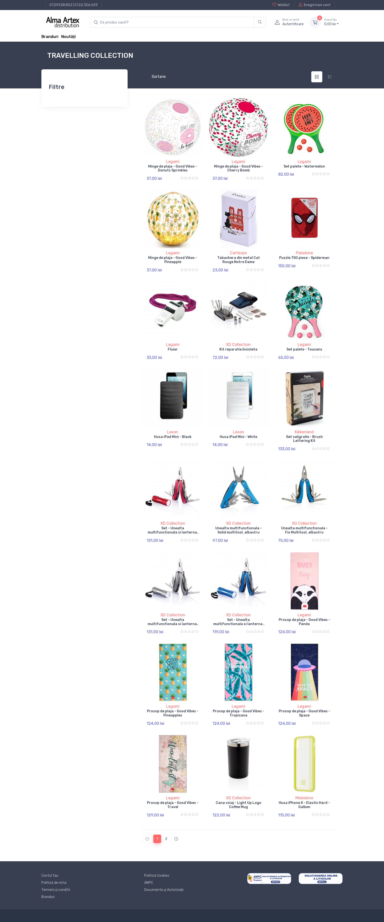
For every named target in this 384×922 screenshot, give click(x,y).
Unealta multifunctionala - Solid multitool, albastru (238, 530)
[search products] (172, 22)
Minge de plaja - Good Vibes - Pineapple (172, 260)
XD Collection (238, 344)
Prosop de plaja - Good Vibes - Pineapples (172, 713)
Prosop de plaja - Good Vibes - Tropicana (238, 713)
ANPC (148, 883)
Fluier (173, 349)
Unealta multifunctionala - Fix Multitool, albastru (304, 530)
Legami (173, 161)
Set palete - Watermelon (304, 166)
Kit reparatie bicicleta (238, 349)
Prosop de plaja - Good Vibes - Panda (304, 622)
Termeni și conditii (55, 890)
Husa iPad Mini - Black (173, 437)
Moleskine (304, 798)
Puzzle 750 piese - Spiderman (304, 258)
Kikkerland (304, 432)
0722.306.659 (86, 5)
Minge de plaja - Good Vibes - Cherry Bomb (238, 168)
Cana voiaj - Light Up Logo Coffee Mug (238, 805)
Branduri (49, 36)
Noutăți (68, 36)
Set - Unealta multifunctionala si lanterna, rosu (173, 532)
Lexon (172, 432)
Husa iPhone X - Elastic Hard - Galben (304, 805)
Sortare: (155, 76)
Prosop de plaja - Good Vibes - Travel (172, 805)
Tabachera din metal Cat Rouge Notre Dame (238, 260)
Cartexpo (238, 253)
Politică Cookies (156, 875)
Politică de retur (54, 883)
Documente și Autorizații (163, 890)
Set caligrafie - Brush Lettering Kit (304, 439)
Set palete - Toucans (304, 349)
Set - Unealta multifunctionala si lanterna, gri (173, 624)
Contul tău (49, 875)
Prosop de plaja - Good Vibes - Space (304, 713)
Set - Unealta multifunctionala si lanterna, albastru (238, 624)
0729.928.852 (60, 5)
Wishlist (281, 5)
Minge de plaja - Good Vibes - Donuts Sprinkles (172, 168)
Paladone (304, 253)
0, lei (331, 22)
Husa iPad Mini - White (238, 437)
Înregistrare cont (315, 5)
